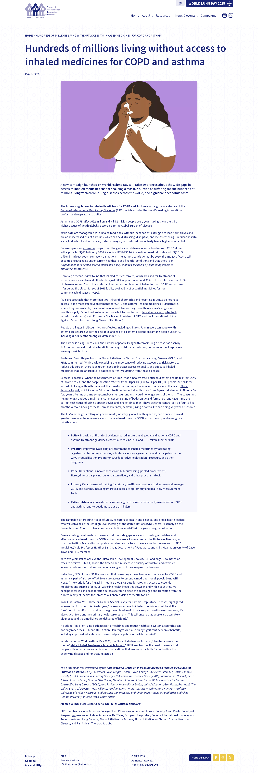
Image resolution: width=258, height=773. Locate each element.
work (91, 241)
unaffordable (117, 308)
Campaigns (208, 15)
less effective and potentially (159, 312)
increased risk (80, 237)
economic (174, 241)
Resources (163, 15)
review (87, 276)
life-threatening (164, 237)
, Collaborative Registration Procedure (136, 458)
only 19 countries (166, 559)
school (78, 241)
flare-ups (98, 237)
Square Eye (151, 765)
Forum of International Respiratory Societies (88, 210)
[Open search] (230, 16)
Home (135, 15)
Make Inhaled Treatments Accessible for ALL (98, 645)
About (146, 15)
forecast (80, 347)
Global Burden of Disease (136, 226)
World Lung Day (200, 758)
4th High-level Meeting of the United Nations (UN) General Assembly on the (136, 524)
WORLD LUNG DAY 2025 (207, 3)
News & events (185, 15)
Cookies (30, 761)
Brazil (119, 378)
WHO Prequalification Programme (92, 458)
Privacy (30, 756)
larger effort (91, 578)
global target (88, 289)
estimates (89, 248)
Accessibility (33, 765)
